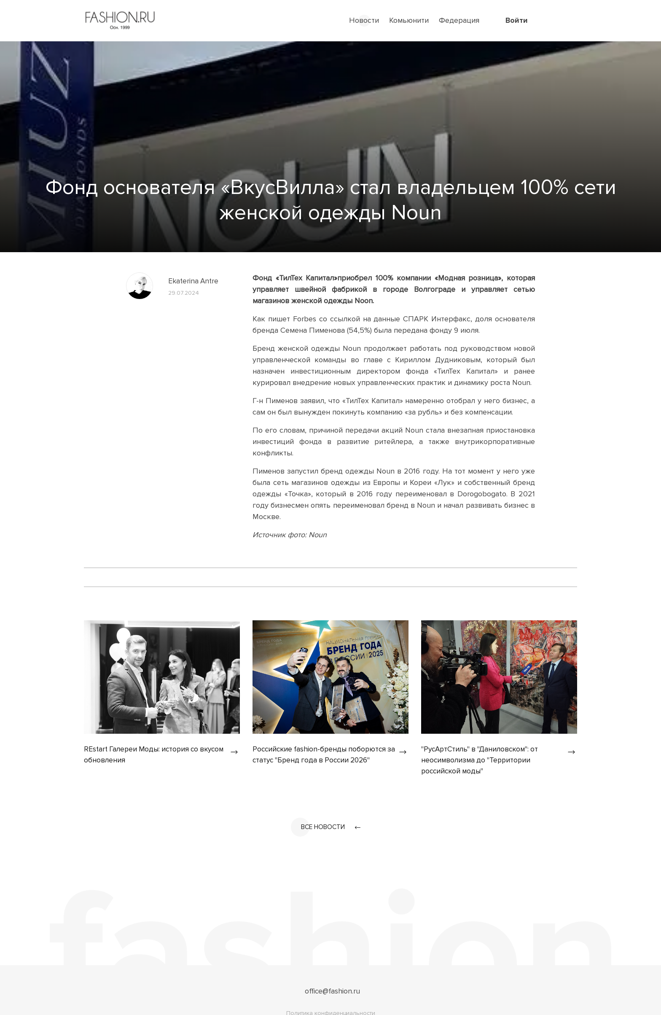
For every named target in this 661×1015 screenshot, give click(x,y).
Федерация (459, 20)
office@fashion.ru (332, 992)
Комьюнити (409, 20)
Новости (364, 20)
